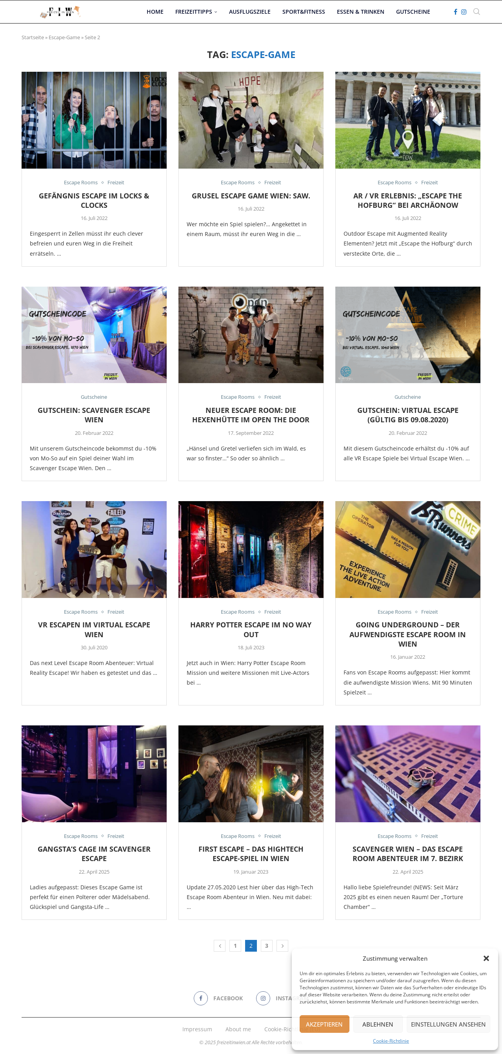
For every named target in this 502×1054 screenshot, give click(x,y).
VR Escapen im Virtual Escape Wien (94, 629)
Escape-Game (64, 37)
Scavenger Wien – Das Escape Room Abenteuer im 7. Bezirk (408, 853)
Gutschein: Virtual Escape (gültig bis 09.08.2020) (407, 414)
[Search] (476, 11)
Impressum (197, 1029)
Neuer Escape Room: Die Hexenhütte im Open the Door (250, 414)
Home (155, 11)
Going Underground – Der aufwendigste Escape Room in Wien (407, 634)
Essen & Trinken (360, 11)
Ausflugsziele (250, 11)
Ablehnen (377, 1024)
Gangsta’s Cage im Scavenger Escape (94, 853)
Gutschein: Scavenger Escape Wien (94, 414)
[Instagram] (464, 11)
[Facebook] (455, 11)
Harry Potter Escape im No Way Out (250, 629)
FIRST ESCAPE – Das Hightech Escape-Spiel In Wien (251, 853)
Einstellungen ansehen (448, 1024)
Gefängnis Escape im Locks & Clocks (94, 200)
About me (238, 1029)
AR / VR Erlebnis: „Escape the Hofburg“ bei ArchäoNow (407, 200)
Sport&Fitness (303, 11)
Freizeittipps (193, 11)
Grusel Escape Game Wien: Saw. (251, 195)
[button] (486, 958)
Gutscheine (413, 11)
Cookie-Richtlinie (391, 1041)
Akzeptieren (324, 1024)
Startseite (33, 37)
